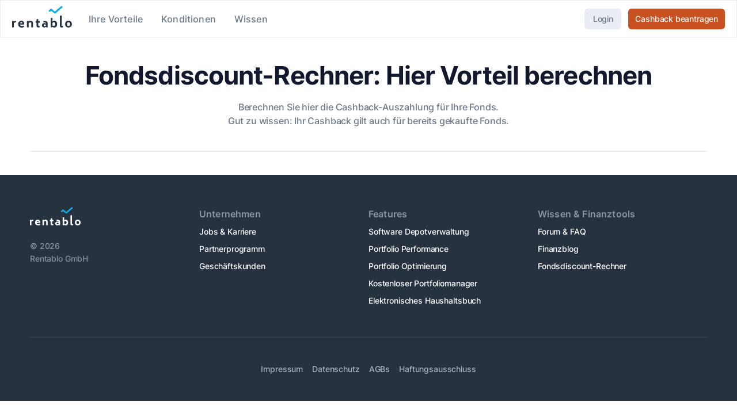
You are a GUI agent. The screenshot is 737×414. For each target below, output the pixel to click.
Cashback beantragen (676, 19)
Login (603, 19)
